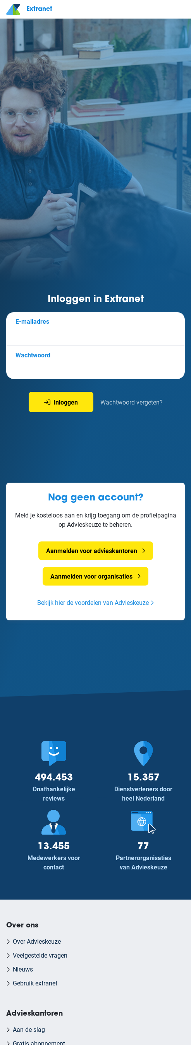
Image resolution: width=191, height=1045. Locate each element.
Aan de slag (29, 1029)
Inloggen (61, 402)
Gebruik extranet (35, 983)
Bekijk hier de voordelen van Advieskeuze (93, 602)
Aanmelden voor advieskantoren (91, 550)
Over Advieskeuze (37, 941)
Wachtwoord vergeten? (131, 402)
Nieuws (23, 969)
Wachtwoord (32, 355)
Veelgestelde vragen (40, 955)
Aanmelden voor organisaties (91, 576)
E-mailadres (32, 321)
